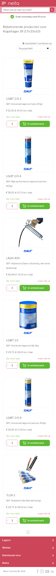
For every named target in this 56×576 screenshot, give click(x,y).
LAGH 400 (13, 258)
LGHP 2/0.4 (13, 176)
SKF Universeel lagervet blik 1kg (22, 345)
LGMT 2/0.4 (13, 417)
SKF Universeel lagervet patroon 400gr (26, 423)
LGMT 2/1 (12, 340)
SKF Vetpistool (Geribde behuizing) (23, 500)
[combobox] (28, 10)
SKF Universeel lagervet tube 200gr (24, 104)
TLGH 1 (10, 495)
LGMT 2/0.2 (13, 98)
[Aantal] (12, 124)
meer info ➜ (44, 117)
